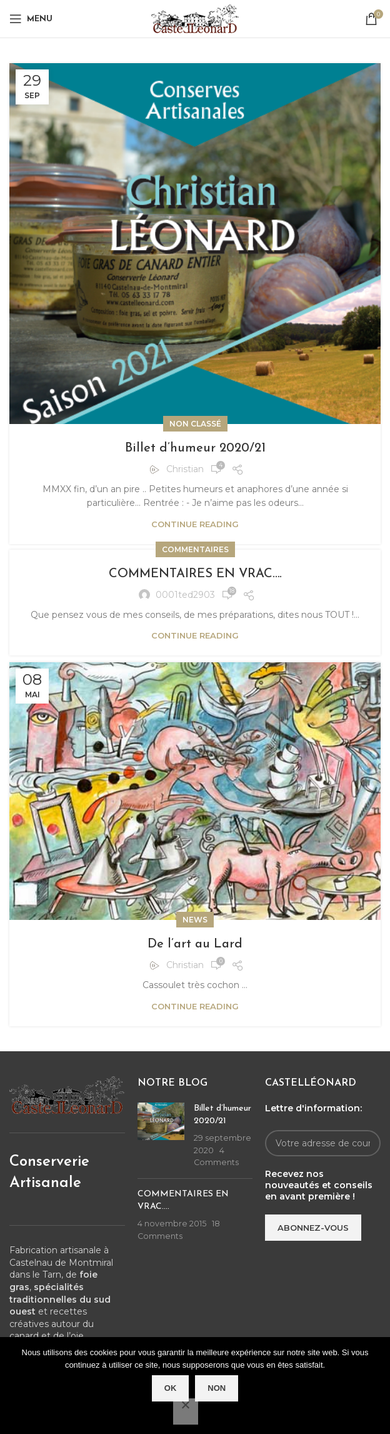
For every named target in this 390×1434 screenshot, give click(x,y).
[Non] (185, 1411)
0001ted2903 (185, 594)
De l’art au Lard (195, 944)
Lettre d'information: (313, 1108)
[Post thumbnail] (161, 1136)
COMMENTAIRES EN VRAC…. (195, 574)
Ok (170, 1388)
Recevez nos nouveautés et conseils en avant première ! (318, 1185)
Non (217, 1388)
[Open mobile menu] (31, 18)
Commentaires (195, 549)
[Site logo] (195, 18)
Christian (185, 469)
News (195, 919)
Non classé (195, 423)
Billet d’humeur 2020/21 (195, 448)
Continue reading (195, 524)
